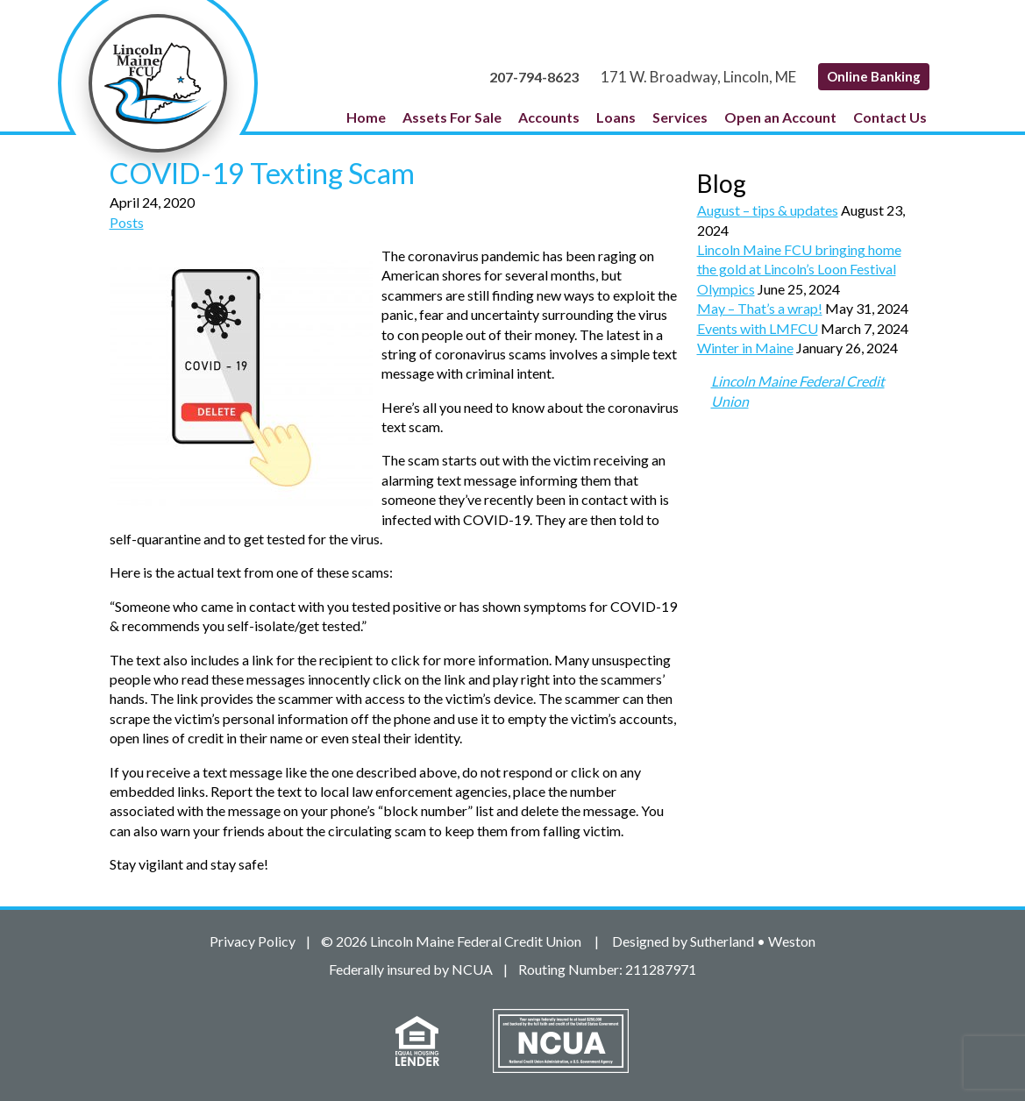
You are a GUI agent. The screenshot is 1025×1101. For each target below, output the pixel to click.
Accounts (549, 117)
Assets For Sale (452, 117)
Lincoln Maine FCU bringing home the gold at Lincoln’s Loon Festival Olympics (799, 269)
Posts (127, 222)
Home (366, 117)
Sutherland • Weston (752, 941)
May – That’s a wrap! (759, 308)
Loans (616, 117)
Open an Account (780, 117)
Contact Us (890, 117)
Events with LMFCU (757, 328)
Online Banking (874, 76)
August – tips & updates (767, 210)
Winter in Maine (745, 347)
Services (680, 117)
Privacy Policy (252, 941)
